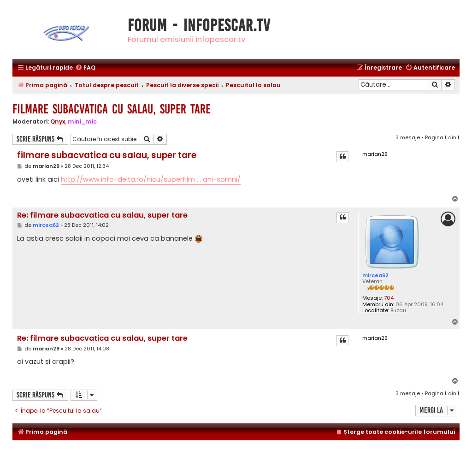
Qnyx (57, 121)
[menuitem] (85, 68)
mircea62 (375, 275)
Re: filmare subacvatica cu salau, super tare (102, 215)
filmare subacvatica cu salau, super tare (111, 109)
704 (389, 298)
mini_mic (82, 121)
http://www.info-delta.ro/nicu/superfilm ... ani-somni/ (151, 179)
